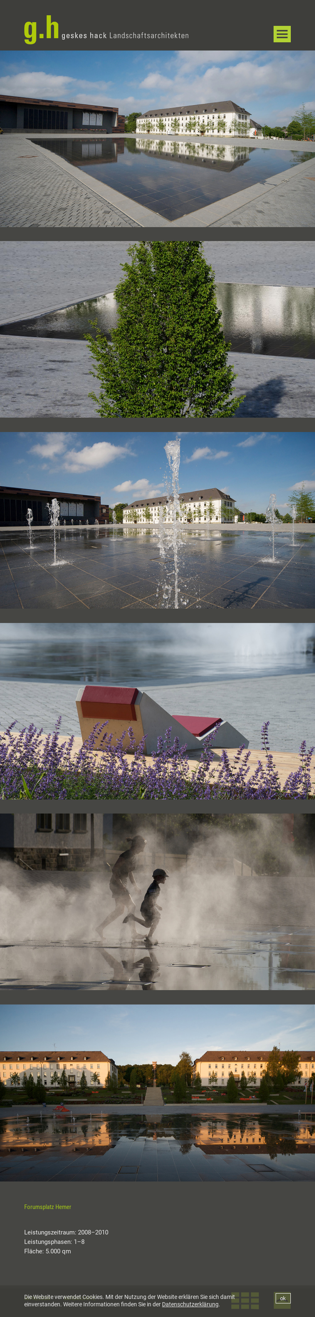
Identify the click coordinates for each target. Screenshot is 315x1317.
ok (283, 1298)
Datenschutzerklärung (190, 1304)
